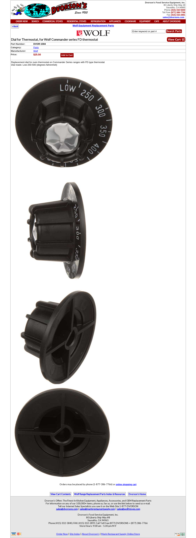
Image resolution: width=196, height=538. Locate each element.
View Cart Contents (60, 494)
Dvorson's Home (137, 494)
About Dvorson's (90, 534)
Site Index (75, 534)
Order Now (62, 534)
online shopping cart (126, 484)
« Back (15, 26)
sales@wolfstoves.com (128, 509)
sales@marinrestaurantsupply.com (97, 509)
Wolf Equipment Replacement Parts (93, 25)
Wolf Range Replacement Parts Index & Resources (99, 494)
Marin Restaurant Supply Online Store (120, 534)
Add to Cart (67, 55)
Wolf (35, 51)
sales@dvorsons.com (173, 17)
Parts (36, 47)
